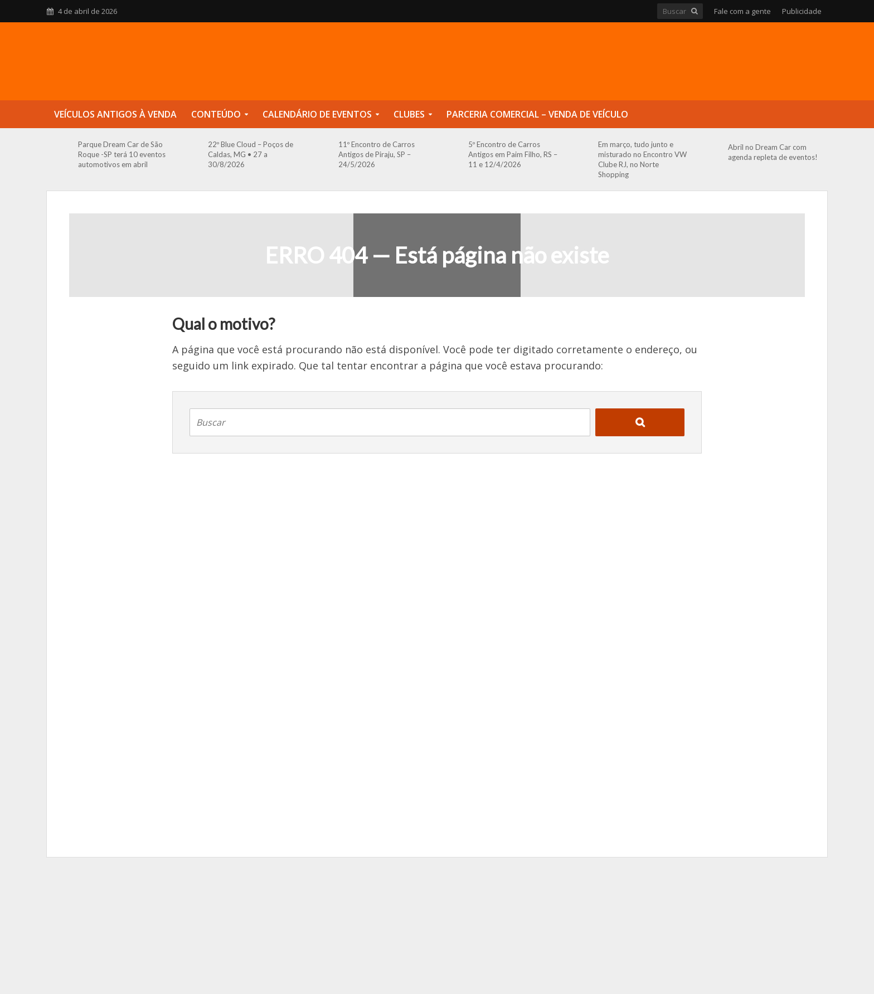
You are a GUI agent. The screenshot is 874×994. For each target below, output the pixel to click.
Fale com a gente (742, 11)
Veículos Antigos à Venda (115, 114)
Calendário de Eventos (317, 114)
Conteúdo (216, 114)
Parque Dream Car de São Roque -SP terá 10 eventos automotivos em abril (122, 154)
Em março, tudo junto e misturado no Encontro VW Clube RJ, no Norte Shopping (642, 159)
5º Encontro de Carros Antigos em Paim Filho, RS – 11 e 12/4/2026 (512, 154)
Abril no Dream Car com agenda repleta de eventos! (773, 152)
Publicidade (802, 11)
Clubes (409, 114)
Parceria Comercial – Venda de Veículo (537, 114)
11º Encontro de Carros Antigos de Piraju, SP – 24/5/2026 (376, 154)
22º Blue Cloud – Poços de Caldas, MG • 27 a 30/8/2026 (250, 154)
